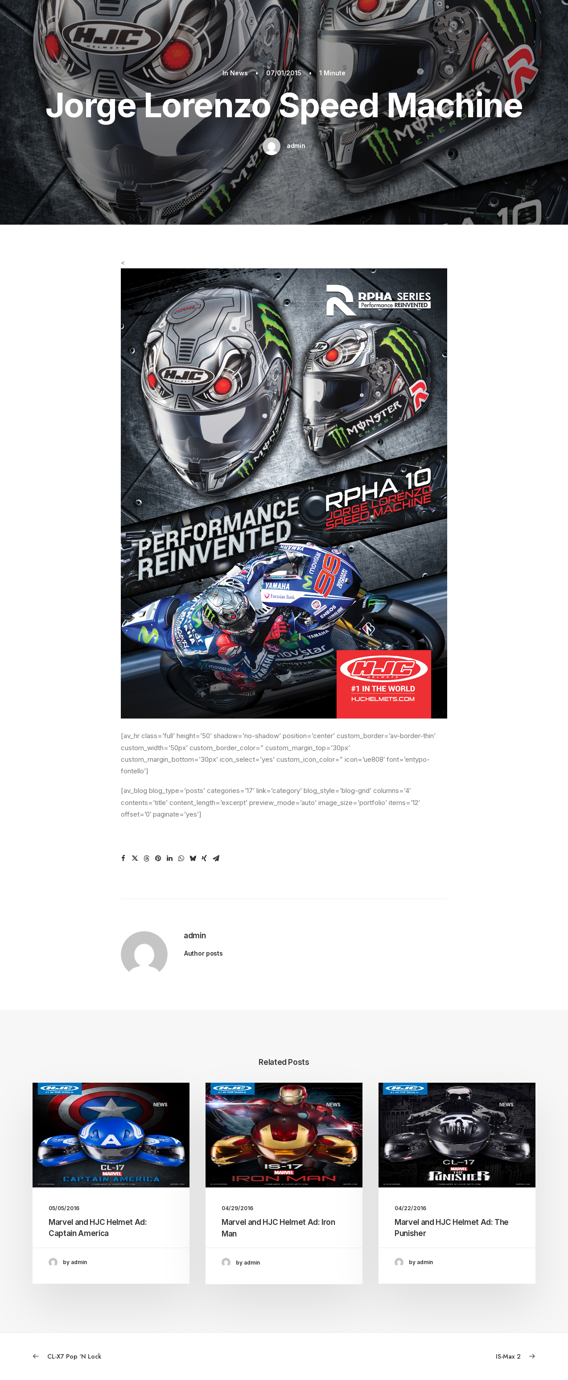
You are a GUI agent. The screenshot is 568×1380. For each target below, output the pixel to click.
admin (296, 145)
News (239, 73)
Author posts (203, 953)
